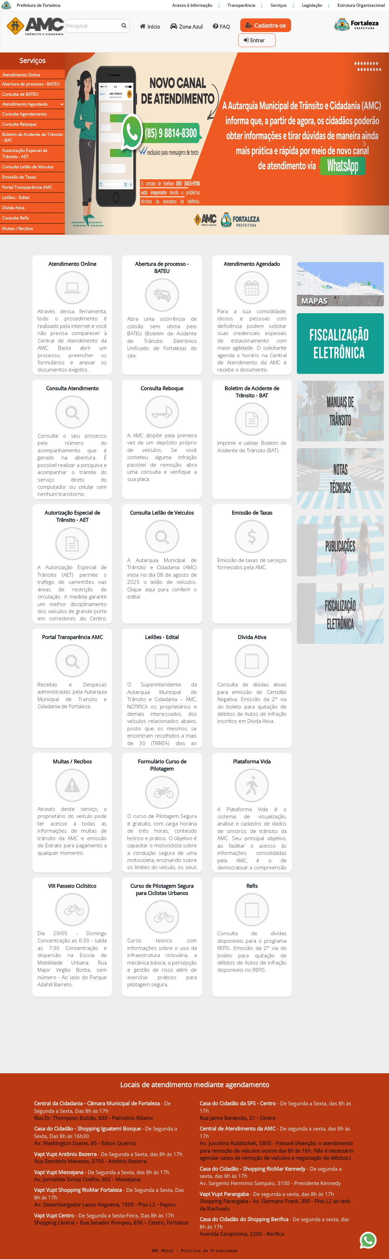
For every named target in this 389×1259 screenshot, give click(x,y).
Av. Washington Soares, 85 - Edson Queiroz (85, 1143)
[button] (89, 143)
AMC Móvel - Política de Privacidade (194, 1251)
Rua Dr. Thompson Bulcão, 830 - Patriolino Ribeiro (93, 1117)
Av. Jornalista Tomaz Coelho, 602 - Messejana (87, 1179)
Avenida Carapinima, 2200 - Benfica (242, 1233)
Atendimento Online (21, 75)
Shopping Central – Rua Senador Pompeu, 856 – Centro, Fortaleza (111, 1222)
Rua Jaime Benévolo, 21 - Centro (237, 1117)
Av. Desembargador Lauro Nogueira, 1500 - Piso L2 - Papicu (104, 1204)
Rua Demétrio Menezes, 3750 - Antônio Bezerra (90, 1161)
